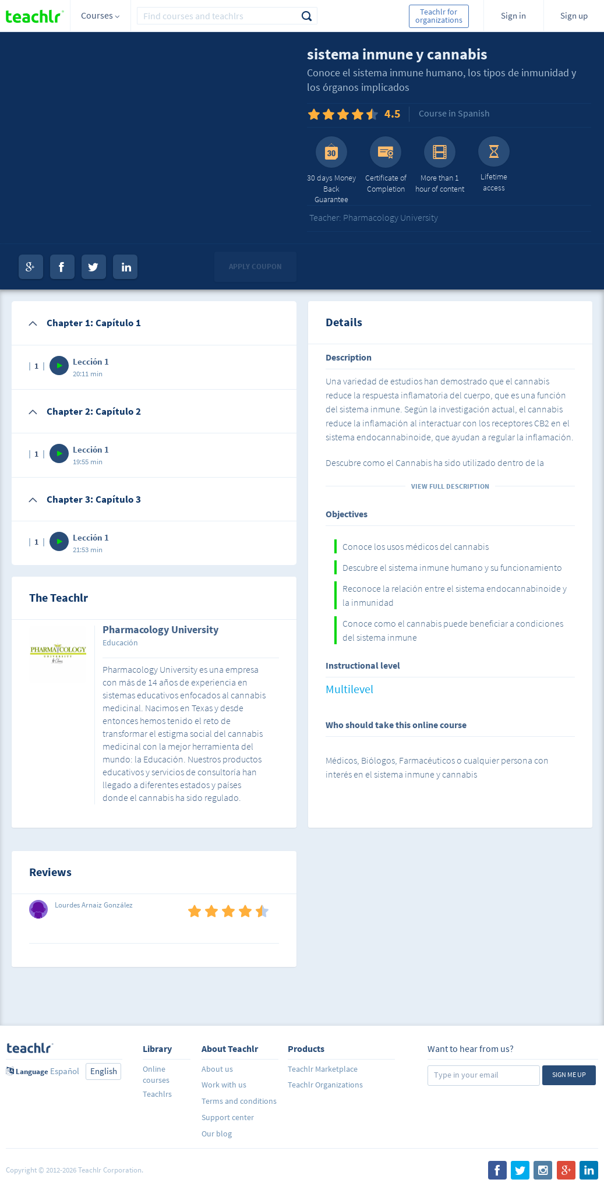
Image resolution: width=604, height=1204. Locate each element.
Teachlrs (157, 1094)
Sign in (513, 15)
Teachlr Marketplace (323, 1069)
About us (217, 1069)
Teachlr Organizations (325, 1084)
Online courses (156, 1074)
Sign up (574, 15)
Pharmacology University (160, 630)
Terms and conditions (239, 1101)
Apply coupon (255, 266)
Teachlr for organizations (438, 15)
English (103, 1070)
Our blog (217, 1133)
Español (64, 1070)
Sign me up (569, 1074)
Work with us (224, 1084)
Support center (228, 1117)
